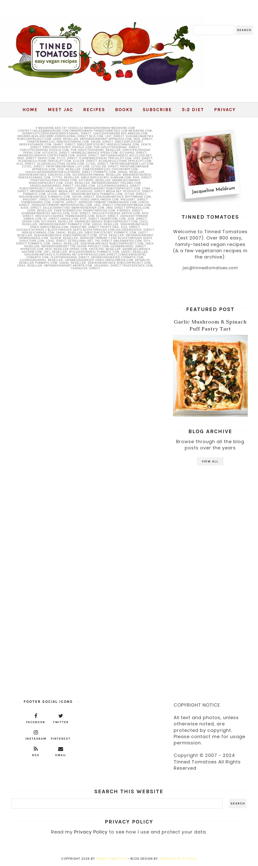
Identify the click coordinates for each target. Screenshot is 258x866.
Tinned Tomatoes (111, 858)
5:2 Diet (193, 109)
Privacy (225, 109)
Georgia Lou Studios (178, 858)
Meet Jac (60, 109)
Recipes (94, 109)
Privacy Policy (91, 832)
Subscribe (157, 109)
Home (30, 109)
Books (124, 109)
